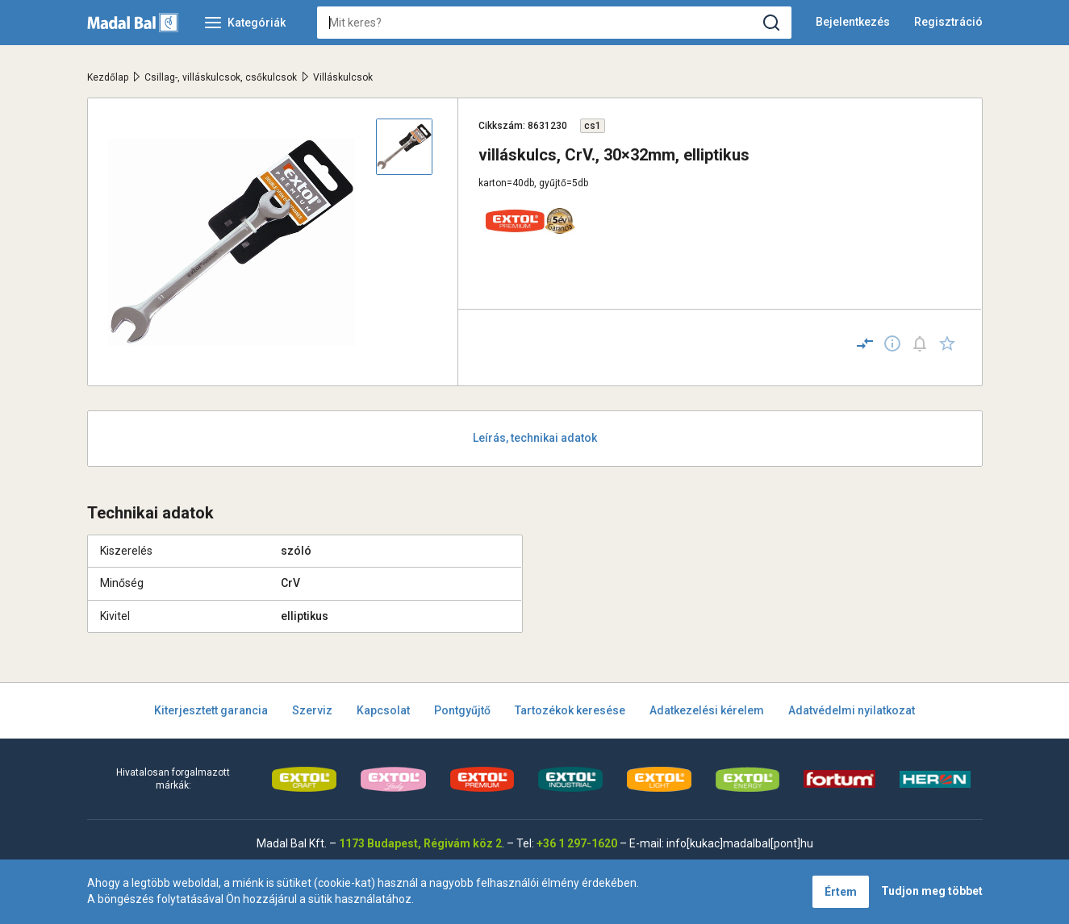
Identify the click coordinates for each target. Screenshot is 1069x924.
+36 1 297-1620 (577, 843)
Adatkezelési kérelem (706, 710)
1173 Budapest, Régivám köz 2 (420, 843)
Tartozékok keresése (570, 710)
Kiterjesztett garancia (211, 710)
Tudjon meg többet (932, 890)
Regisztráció (948, 21)
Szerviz (312, 710)
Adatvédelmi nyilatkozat (851, 710)
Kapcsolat (383, 710)
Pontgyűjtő (462, 710)
